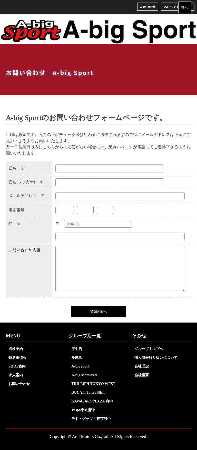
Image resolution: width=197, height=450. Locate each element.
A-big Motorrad (84, 375)
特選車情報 (17, 357)
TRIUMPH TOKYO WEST (93, 384)
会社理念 (141, 366)
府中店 (76, 349)
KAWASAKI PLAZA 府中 (92, 401)
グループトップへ (148, 349)
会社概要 (141, 375)
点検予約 (15, 349)
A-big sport (80, 366)
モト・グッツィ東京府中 (91, 419)
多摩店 (76, 357)
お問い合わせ (147, 6)
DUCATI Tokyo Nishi (88, 392)
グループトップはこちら (178, 6)
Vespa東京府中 (83, 410)
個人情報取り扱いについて (156, 357)
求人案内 (15, 375)
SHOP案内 (17, 366)
